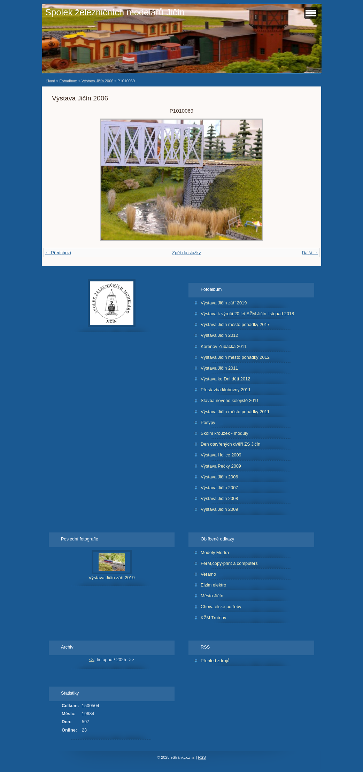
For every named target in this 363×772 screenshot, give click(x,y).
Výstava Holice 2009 (221, 454)
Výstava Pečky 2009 (221, 466)
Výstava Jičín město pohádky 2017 (235, 324)
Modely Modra (215, 552)
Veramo (208, 574)
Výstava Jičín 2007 (219, 487)
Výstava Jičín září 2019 (224, 302)
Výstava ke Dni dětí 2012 (225, 378)
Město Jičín (212, 595)
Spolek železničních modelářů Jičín (115, 12)
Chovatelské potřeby (221, 606)
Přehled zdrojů (215, 660)
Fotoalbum (68, 81)
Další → (310, 252)
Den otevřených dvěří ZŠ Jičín (230, 444)
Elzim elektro (213, 585)
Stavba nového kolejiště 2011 (230, 400)
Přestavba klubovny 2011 (226, 389)
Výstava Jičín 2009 (219, 509)
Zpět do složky (186, 252)
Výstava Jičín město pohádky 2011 (235, 411)
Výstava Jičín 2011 (219, 368)
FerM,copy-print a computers (229, 563)
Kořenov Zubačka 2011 (224, 346)
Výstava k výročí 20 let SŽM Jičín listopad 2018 (247, 313)
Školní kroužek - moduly (224, 433)
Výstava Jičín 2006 (97, 81)
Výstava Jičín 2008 (219, 498)
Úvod (50, 81)
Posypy (208, 422)
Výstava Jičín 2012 (219, 335)
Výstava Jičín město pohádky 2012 (235, 357)
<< (91, 659)
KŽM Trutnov (213, 617)
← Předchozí (58, 252)
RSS (202, 757)
